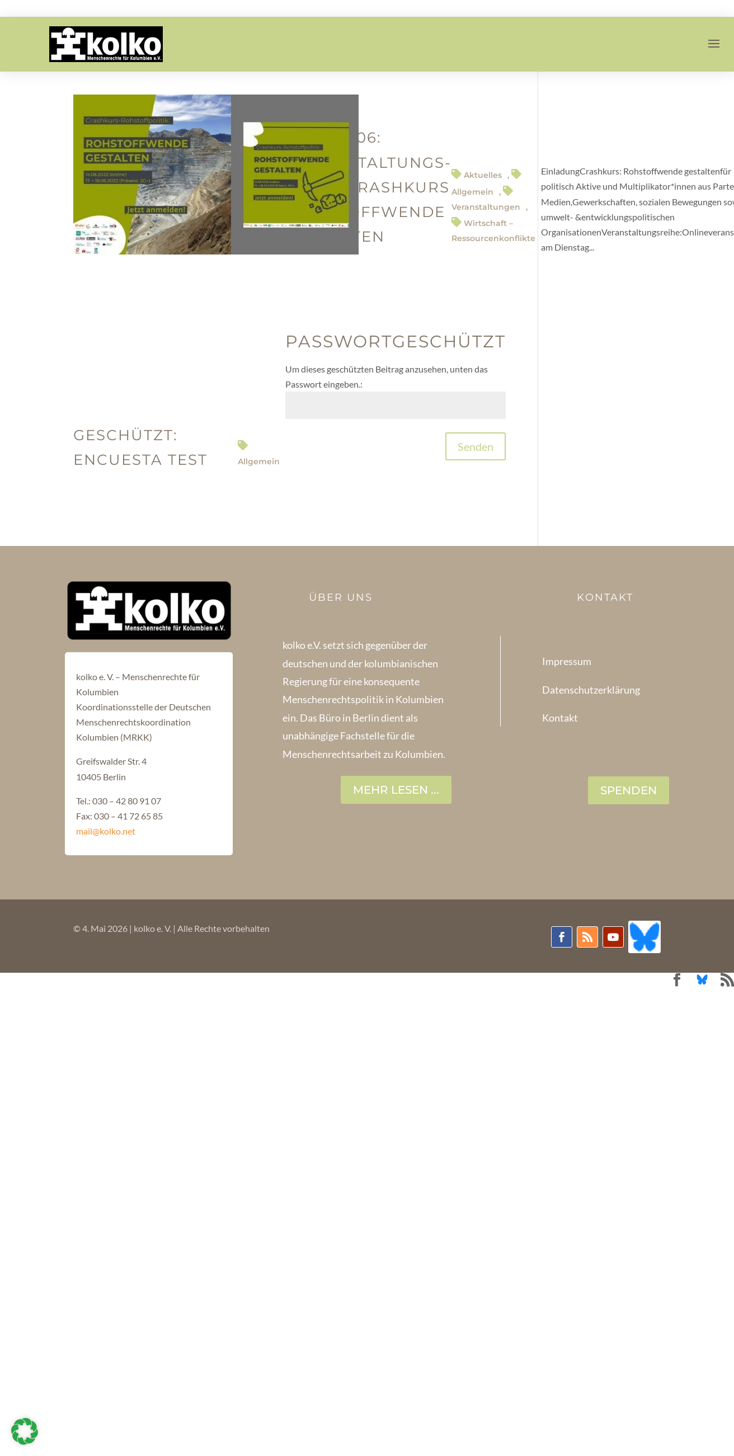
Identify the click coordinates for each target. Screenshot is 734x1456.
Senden (475, 446)
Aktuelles (483, 175)
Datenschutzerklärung (591, 690)
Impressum (566, 661)
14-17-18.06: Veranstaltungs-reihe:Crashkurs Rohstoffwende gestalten (370, 187)
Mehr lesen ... (396, 790)
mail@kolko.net (105, 831)
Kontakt (560, 717)
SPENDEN (628, 790)
